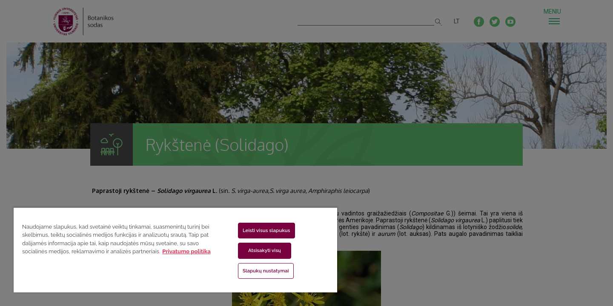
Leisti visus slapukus (266, 230)
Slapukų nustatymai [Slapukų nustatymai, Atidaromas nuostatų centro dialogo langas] (266, 271)
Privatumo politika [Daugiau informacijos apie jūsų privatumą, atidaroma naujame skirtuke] (186, 251)
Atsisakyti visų (264, 250)
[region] (175, 249)
